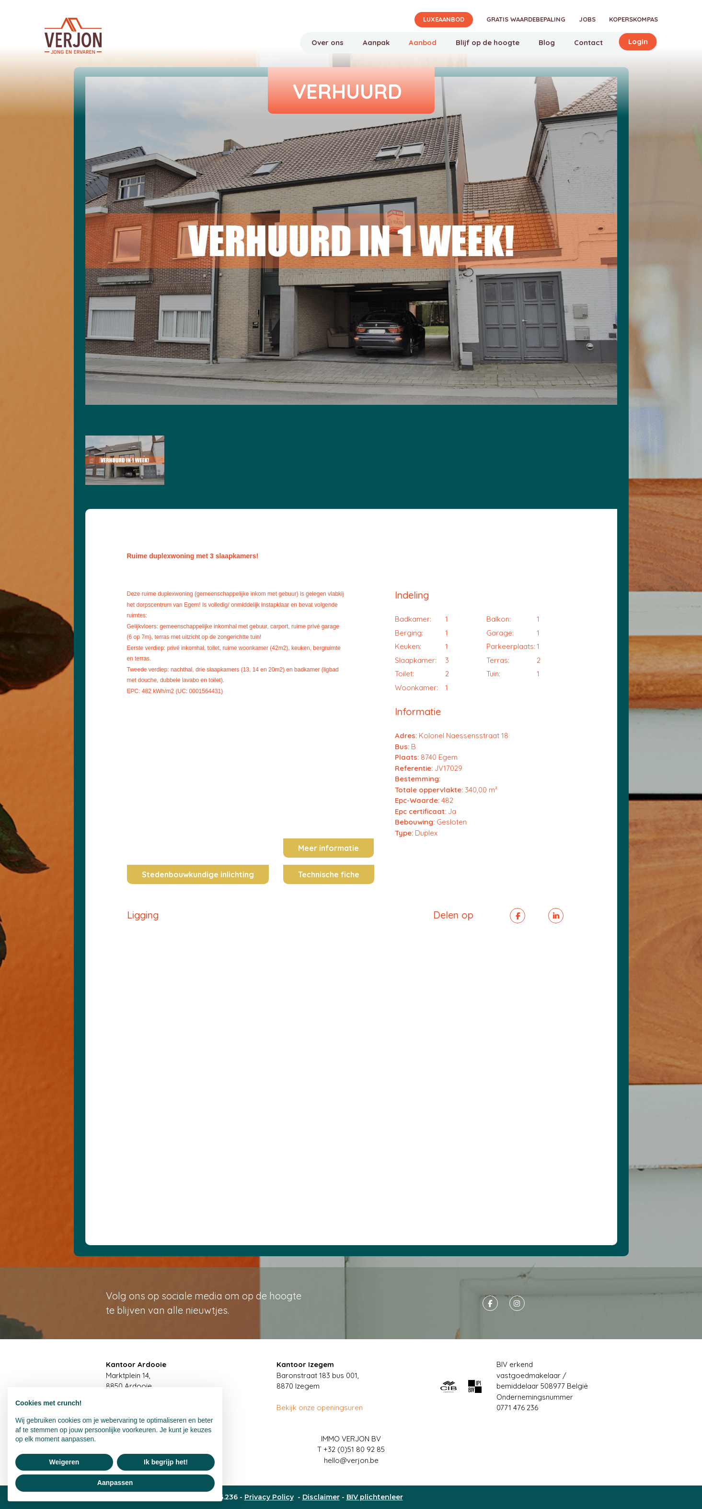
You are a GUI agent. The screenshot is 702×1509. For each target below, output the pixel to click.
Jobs (587, 19)
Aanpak (376, 42)
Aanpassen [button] (115, 1482)
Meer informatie (328, 848)
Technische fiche (328, 874)
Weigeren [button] (64, 1462)
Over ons (327, 42)
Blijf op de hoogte (487, 42)
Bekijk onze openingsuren (319, 1407)
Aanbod (423, 42)
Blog (547, 42)
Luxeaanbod (443, 19)
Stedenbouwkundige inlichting (198, 874)
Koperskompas (633, 19)
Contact (588, 42)
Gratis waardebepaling (525, 19)
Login (638, 41)
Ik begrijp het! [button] (166, 1462)
